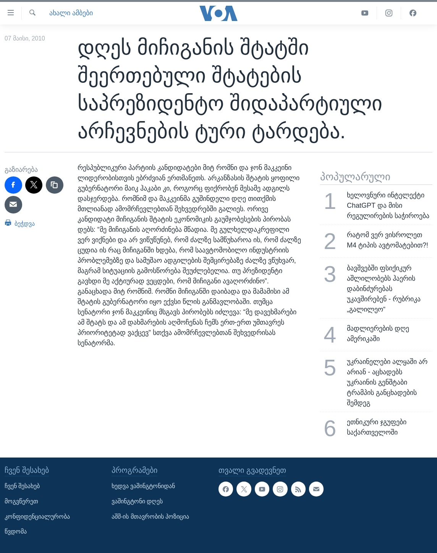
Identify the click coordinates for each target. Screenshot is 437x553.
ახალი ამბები (71, 13)
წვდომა (16, 532)
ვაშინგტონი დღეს (137, 501)
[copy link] (54, 185)
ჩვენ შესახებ (22, 486)
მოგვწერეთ (21, 501)
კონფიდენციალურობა (37, 516)
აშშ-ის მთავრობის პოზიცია (150, 516)
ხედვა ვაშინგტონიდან (143, 486)
